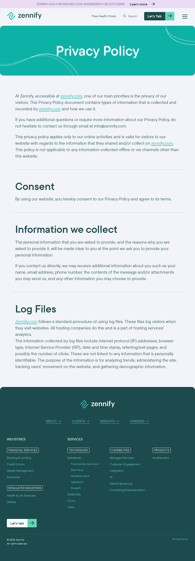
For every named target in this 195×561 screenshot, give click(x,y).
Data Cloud (77, 470)
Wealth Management (20, 470)
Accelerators (161, 457)
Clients (81, 421)
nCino (71, 500)
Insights (109, 421)
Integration (117, 470)
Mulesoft (76, 488)
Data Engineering (121, 483)
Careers (139, 421)
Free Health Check (104, 16)
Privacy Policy (180, 539)
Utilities (11, 501)
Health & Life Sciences (21, 495)
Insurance (13, 477)
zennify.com (71, 96)
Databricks (74, 494)
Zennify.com (26, 321)
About (54, 421)
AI (111, 477)
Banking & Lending (19, 457)
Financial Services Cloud (84, 464)
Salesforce (74, 457)
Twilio (70, 507)
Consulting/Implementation (127, 489)
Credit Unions (16, 464)
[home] (24, 16)
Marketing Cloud (80, 476)
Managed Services (122, 457)
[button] (130, 16)
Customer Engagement (125, 464)
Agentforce (77, 482)
